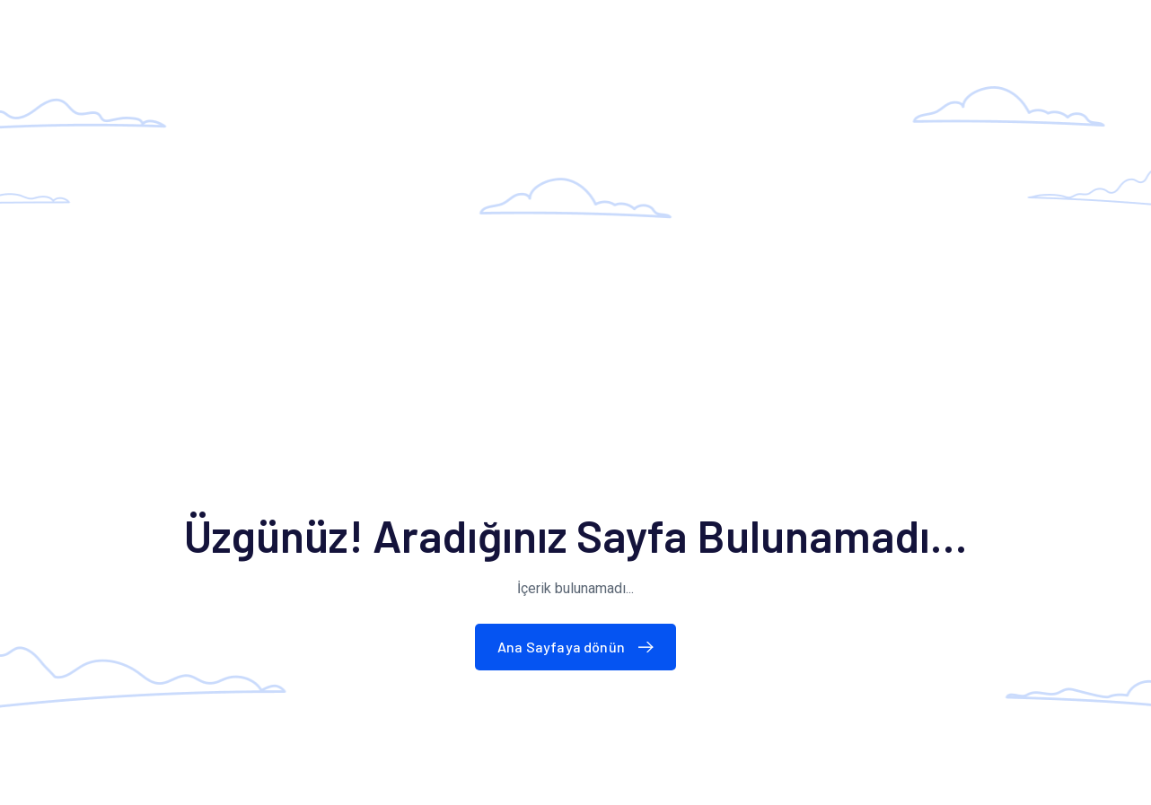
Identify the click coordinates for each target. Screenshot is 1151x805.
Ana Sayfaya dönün (579, 646)
